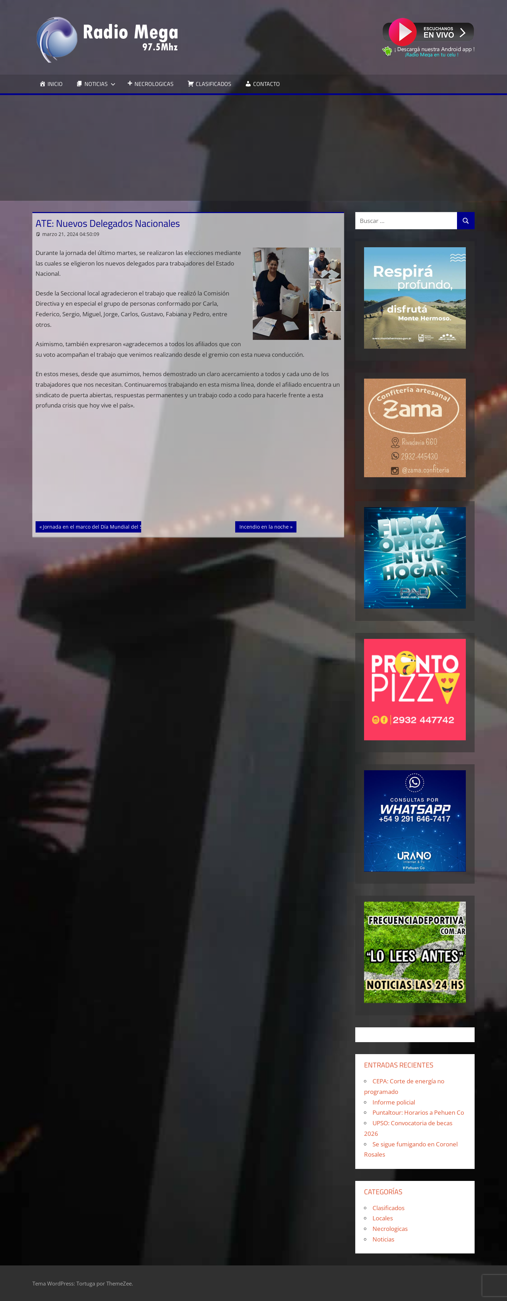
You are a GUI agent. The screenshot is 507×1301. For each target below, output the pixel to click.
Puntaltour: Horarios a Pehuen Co (418, 1112)
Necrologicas (390, 1229)
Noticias (383, 1239)
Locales (383, 1218)
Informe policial (394, 1102)
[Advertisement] (253, 148)
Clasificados (389, 1208)
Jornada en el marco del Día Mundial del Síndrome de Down (114, 526)
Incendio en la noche (264, 526)
